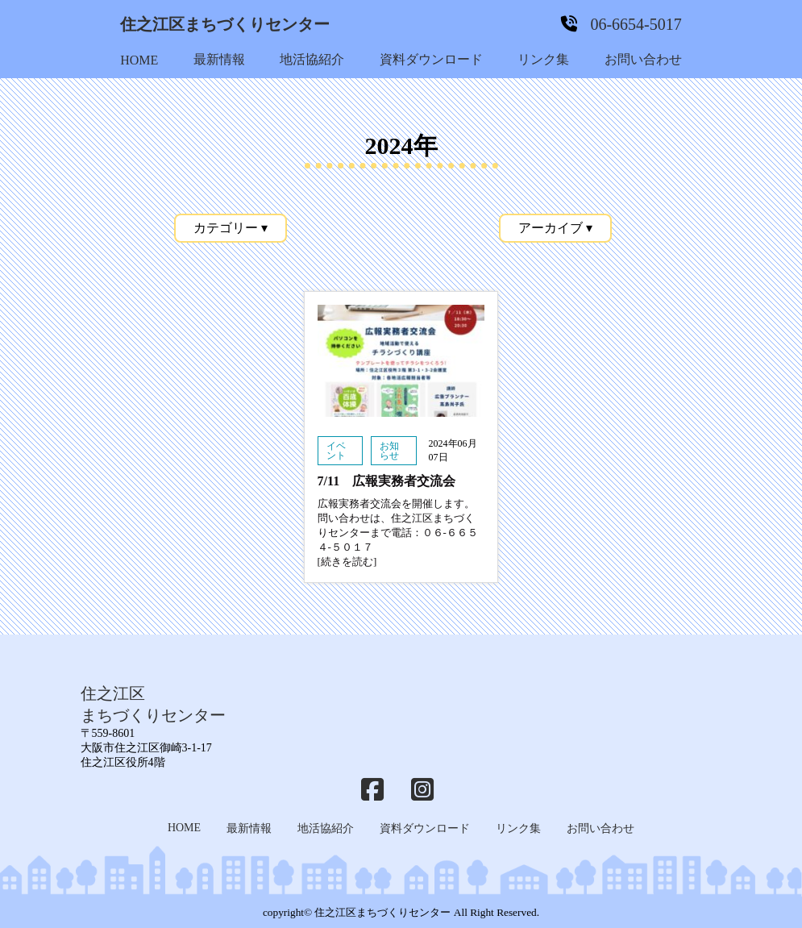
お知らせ (389, 450)
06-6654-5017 (635, 24)
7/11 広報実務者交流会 (387, 481)
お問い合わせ (643, 59)
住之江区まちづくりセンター (225, 24)
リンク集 (543, 59)
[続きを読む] (347, 562)
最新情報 (219, 59)
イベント (336, 450)
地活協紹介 (312, 59)
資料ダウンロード (431, 59)
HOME (139, 60)
